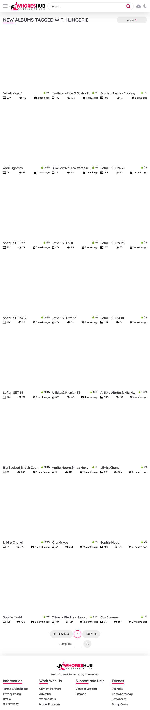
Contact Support (86, 688)
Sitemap (81, 694)
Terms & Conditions (15, 688)
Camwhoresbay (122, 694)
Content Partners (50, 688)
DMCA (7, 699)
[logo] (27, 6)
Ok (87, 644)
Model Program (49, 704)
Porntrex (117, 688)
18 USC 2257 (10, 704)
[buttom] (5, 6)
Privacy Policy (12, 694)
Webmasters (47, 699)
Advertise (45, 694)
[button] (129, 6)
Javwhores (119, 699)
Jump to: (65, 644)
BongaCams (120, 704)
